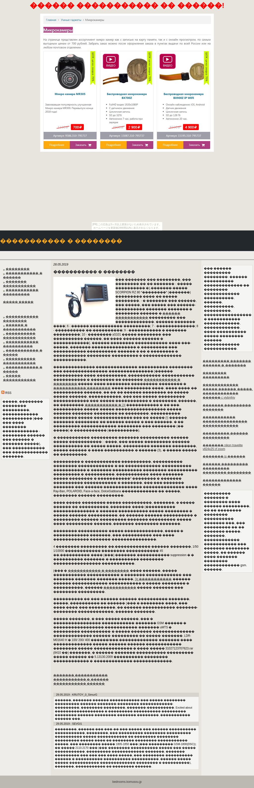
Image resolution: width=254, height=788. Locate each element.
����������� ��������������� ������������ (225, 421)
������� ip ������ (224, 456)
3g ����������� (153, 579)
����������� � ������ (81, 679)
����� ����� (18, 302)
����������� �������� (82, 388)
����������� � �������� (98, 570)
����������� (119, 587)
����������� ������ (79, 683)
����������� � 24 (105, 405)
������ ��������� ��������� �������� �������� (227, 468)
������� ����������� (80, 675)
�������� (18, 269)
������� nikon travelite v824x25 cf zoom (223, 447)
